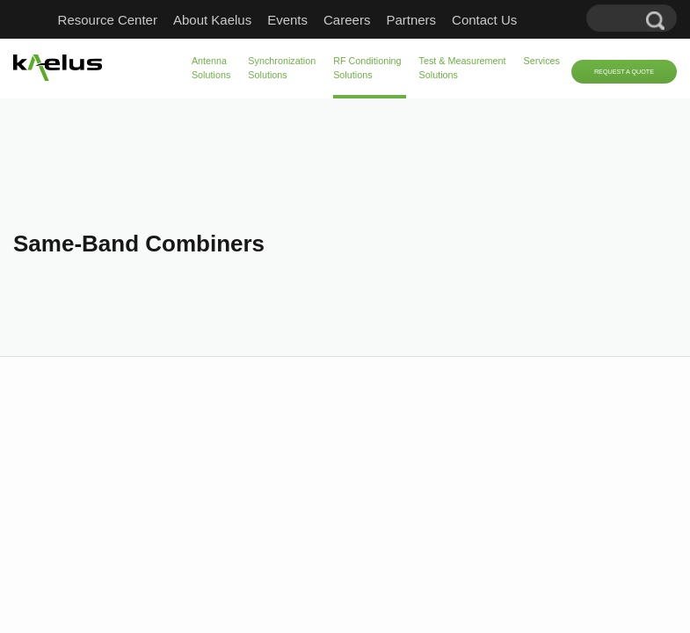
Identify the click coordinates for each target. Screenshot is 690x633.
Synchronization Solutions (282, 67)
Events (287, 19)
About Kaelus (212, 19)
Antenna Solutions (211, 67)
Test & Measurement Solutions (462, 67)
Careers (346, 19)
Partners (411, 19)
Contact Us (484, 19)
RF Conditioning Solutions (367, 67)
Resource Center (107, 19)
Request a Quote (624, 72)
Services (542, 60)
